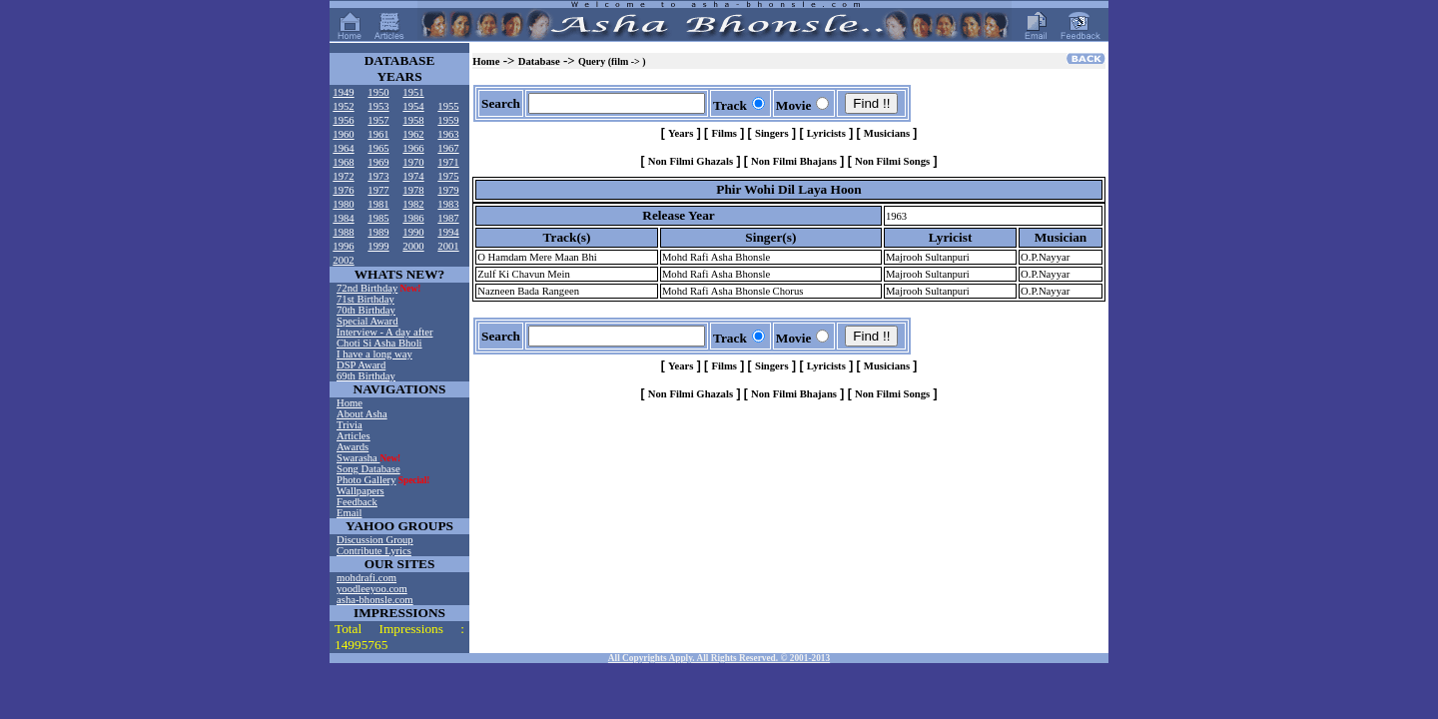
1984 (343, 218)
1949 (343, 92)
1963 (447, 134)
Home (349, 402)
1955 (447, 106)
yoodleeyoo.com (372, 588)
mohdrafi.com (366, 577)
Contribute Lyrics (374, 550)
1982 (412, 204)
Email (349, 512)
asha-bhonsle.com (375, 599)
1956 (343, 120)
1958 (412, 120)
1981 (377, 204)
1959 (447, 120)
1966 (412, 148)
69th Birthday (366, 375)
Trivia (349, 424)
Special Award (367, 321)
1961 (377, 134)
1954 (412, 106)
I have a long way (374, 354)
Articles (353, 435)
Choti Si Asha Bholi (379, 343)
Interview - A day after (384, 332)
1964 (343, 148)
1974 (412, 176)
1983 (447, 204)
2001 (447, 246)
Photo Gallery (366, 479)
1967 (447, 148)
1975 (447, 176)
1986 (412, 218)
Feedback (357, 501)
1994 (447, 232)
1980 (343, 204)
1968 (343, 162)
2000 (412, 246)
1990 (412, 232)
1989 (377, 232)
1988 (343, 232)
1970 (412, 162)
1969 (377, 162)
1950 (377, 92)
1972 (343, 176)
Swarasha (358, 457)
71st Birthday (365, 299)
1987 (447, 218)
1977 (377, 190)
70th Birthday (366, 310)
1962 (412, 134)
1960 (343, 134)
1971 (447, 162)
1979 (447, 190)
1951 (412, 92)
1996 (343, 246)
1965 (377, 148)
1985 (377, 218)
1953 (377, 106)
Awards (352, 446)
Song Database (368, 468)
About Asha (362, 413)
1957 (377, 120)
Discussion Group (375, 539)
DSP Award (361, 365)
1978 (412, 190)
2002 (343, 260)
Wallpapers (360, 490)
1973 (377, 176)
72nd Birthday (367, 288)
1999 (377, 246)
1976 (343, 190)
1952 (343, 106)
